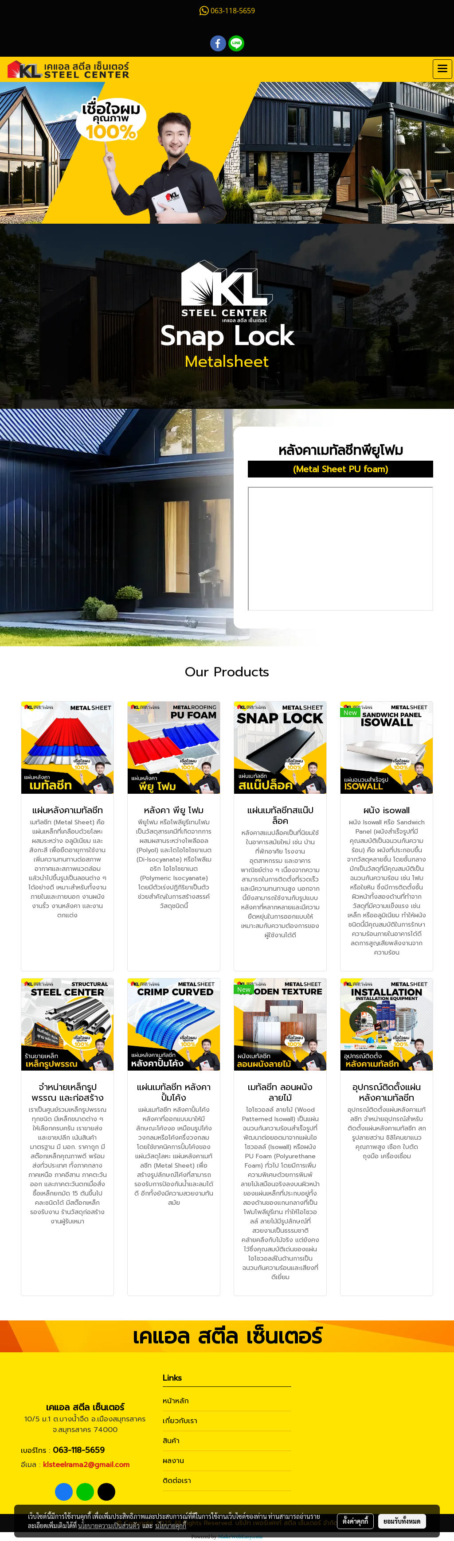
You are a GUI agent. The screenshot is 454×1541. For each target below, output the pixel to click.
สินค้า (171, 1441)
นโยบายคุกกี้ (170, 1525)
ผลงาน (173, 1461)
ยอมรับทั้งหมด (402, 1521)
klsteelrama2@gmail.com (86, 1464)
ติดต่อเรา (177, 1480)
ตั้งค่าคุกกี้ (355, 1521)
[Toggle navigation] (442, 69)
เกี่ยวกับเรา (180, 1421)
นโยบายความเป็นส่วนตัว (109, 1525)
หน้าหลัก (176, 1401)
